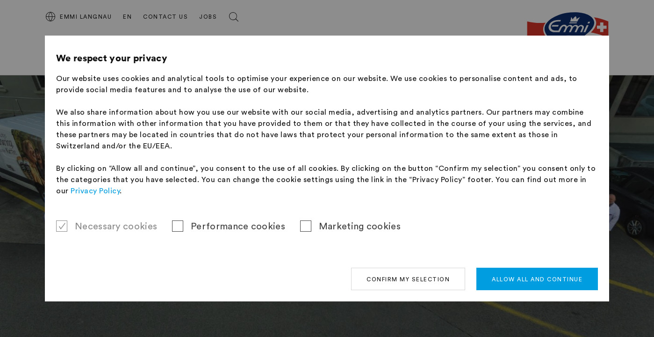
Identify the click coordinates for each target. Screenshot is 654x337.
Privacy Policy (95, 191)
